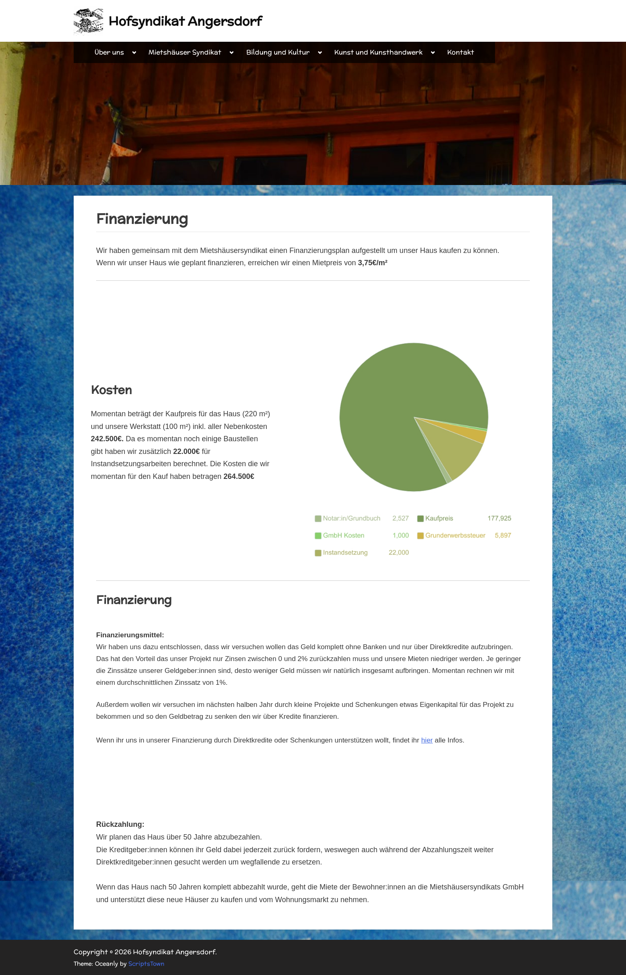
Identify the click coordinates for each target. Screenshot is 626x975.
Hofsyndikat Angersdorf (184, 20)
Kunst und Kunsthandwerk (378, 52)
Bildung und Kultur (278, 52)
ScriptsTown (146, 963)
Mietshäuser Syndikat (185, 52)
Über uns (109, 52)
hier (426, 740)
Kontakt (460, 52)
